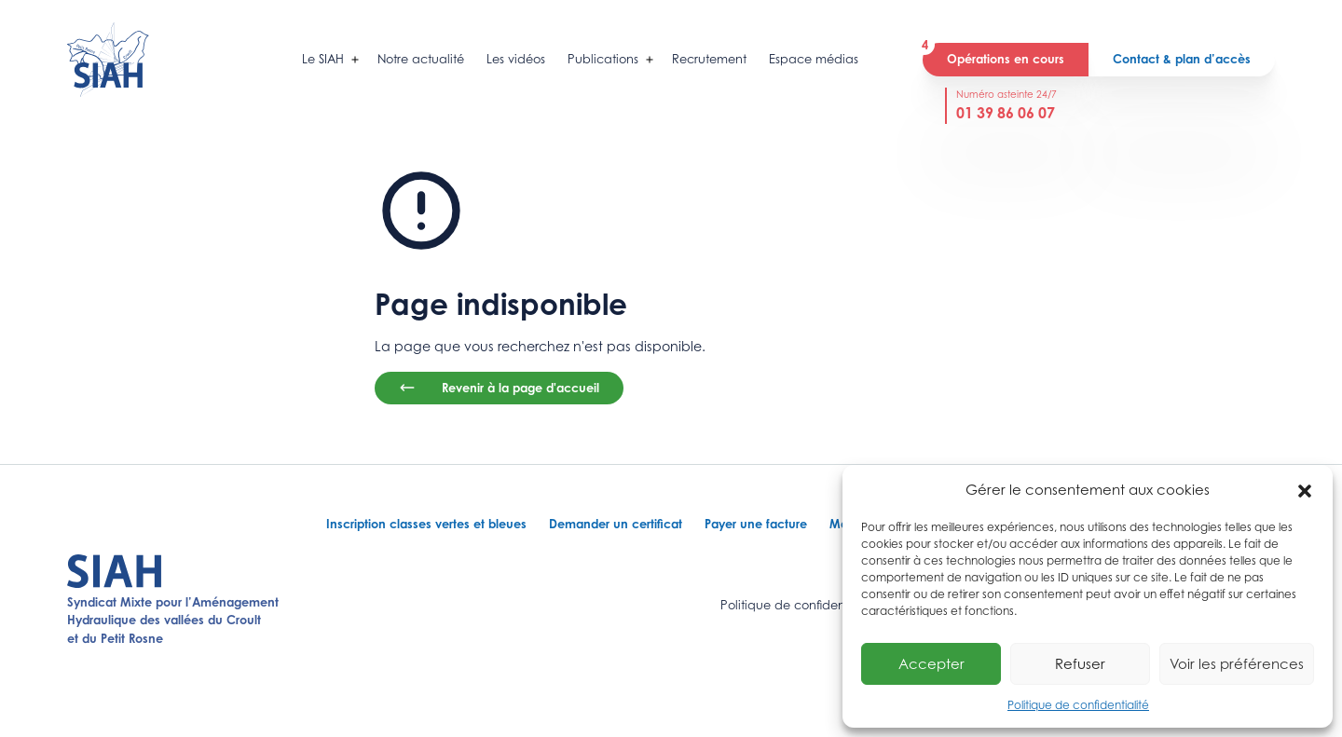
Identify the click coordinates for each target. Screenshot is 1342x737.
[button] (1304, 489)
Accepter (931, 663)
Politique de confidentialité (1078, 705)
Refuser (1080, 663)
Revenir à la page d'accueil (499, 387)
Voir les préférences (1237, 663)
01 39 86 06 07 (1005, 112)
